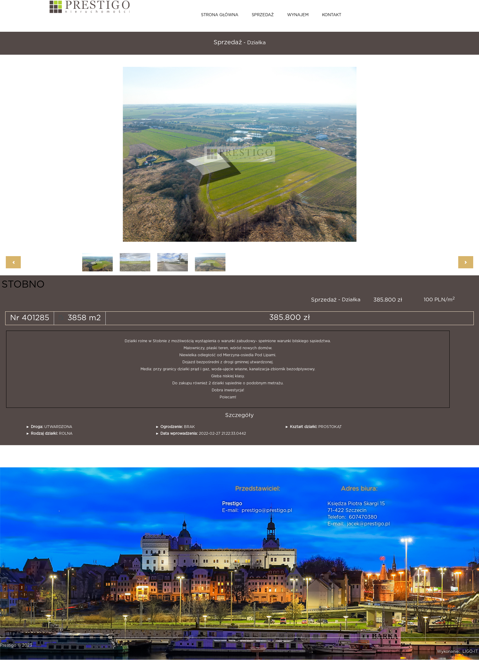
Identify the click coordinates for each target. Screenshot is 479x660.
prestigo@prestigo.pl (267, 510)
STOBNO (23, 284)
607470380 (363, 517)
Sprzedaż (263, 15)
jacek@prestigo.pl (368, 523)
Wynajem (298, 15)
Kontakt (331, 15)
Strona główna (219, 15)
